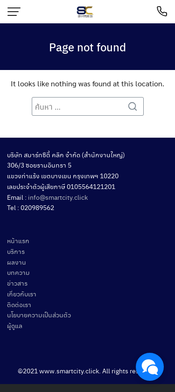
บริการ (16, 251)
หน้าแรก (18, 240)
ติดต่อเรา (19, 304)
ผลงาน (16, 261)
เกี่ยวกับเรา (21, 293)
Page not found (87, 47)
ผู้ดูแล (14, 325)
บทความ (18, 272)
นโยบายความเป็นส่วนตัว (39, 314)
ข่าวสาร (17, 282)
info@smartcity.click (58, 197)
